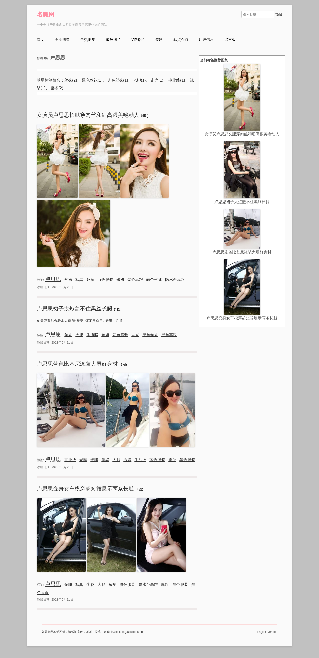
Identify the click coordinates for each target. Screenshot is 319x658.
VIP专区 (138, 40)
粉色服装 (127, 584)
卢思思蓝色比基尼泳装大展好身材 (78, 364)
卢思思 (53, 279)
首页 (40, 40)
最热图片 (113, 40)
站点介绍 (180, 40)
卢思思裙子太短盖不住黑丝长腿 (75, 309)
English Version (267, 632)
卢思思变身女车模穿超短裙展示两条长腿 (86, 489)
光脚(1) (139, 80)
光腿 (94, 460)
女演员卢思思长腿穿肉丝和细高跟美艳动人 (89, 115)
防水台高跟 (175, 280)
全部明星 (62, 40)
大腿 (79, 335)
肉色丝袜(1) (117, 80)
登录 (80, 321)
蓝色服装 (157, 460)
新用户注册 (113, 321)
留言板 (230, 40)
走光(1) (157, 80)
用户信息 (206, 40)
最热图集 (87, 40)
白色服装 (105, 280)
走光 (135, 335)
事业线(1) (176, 80)
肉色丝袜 (154, 280)
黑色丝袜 (150, 335)
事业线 (70, 460)
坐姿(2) (57, 88)
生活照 (92, 335)
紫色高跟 (135, 280)
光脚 (83, 460)
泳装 (127, 460)
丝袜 (68, 280)
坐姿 (105, 460)
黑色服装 (187, 460)
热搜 (278, 14)
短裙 (120, 280)
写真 (79, 280)
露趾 (172, 460)
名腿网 (45, 14)
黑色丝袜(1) (92, 80)
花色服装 (120, 335)
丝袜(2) (70, 80)
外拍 (90, 280)
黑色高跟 (169, 335)
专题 (159, 40)
